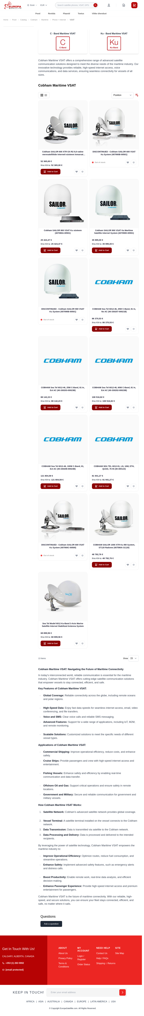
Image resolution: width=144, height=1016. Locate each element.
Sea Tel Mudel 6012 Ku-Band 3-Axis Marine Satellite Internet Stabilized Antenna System (63, 624)
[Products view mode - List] (45, 95)
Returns (111, 963)
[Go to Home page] (12, 5)
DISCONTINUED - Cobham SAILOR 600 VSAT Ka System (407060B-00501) (114, 153)
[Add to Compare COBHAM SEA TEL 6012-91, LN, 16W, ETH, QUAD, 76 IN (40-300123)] (133, 486)
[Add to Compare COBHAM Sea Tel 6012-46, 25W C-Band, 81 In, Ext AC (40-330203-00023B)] (82, 407)
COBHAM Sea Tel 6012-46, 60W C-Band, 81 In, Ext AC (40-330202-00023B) (114, 388)
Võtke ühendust (99, 13)
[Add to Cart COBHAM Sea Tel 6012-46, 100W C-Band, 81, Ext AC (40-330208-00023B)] (50, 486)
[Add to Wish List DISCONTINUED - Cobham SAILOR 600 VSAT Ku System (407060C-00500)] (76, 555)
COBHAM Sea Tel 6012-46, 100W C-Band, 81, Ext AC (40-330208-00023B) (63, 467)
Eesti (32, 5)
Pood (37, 13)
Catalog (23, 20)
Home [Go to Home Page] (5, 20)
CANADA (68, 1001)
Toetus (81, 13)
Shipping (100, 963)
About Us (63, 953)
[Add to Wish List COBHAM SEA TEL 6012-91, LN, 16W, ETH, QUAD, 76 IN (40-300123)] (127, 486)
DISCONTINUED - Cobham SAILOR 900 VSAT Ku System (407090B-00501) (62, 310)
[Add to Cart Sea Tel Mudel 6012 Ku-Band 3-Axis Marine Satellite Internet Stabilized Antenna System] (50, 643)
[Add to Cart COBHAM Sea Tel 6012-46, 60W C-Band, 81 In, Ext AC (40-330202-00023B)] (102, 407)
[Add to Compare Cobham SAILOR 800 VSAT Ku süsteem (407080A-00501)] (82, 250)
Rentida (51, 13)
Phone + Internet (59, 20)
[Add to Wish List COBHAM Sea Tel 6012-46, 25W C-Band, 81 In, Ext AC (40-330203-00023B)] (76, 407)
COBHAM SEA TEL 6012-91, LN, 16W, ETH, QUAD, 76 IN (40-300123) (114, 467)
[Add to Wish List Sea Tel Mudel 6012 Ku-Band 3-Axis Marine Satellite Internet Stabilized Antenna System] (76, 643)
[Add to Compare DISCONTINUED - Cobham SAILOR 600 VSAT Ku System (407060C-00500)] (82, 555)
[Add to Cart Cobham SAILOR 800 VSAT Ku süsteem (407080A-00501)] (50, 250)
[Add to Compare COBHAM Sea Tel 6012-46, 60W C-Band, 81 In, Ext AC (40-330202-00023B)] (133, 407)
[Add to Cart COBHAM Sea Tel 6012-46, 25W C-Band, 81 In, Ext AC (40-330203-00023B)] (50, 407)
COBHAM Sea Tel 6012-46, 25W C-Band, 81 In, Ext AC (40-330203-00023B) (63, 388)
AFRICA (30, 1001)
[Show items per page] (134, 658)
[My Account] (109, 5)
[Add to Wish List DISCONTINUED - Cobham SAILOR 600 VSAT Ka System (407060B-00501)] (127, 162)
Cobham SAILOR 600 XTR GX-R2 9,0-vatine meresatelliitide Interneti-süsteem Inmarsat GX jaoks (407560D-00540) (62, 153)
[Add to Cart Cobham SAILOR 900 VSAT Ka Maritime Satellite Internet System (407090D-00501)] (102, 250)
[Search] (95, 5)
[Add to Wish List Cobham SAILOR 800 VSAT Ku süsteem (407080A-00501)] (76, 250)
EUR (43, 5)
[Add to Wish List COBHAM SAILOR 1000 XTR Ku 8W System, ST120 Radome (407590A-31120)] (127, 564)
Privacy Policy (65, 958)
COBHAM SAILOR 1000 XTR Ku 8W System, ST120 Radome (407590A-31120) (114, 546)
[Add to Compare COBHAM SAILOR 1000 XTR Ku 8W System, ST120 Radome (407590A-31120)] (133, 564)
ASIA (40, 1001)
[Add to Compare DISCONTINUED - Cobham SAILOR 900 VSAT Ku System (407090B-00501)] (82, 319)
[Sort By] (123, 95)
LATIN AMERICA (98, 1001)
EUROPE (81, 1001)
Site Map (119, 953)
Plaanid (66, 13)
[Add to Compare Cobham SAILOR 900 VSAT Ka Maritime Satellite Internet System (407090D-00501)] (133, 250)
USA (113, 1001)
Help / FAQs (102, 958)
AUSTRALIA (53, 1001)
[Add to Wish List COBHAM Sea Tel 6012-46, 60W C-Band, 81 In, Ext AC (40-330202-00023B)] (127, 407)
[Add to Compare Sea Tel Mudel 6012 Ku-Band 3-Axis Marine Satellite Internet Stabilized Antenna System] (82, 643)
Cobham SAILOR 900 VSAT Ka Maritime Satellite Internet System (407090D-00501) (114, 231)
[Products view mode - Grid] (42, 95)
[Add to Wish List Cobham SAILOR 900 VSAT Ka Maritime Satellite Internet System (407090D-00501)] (127, 250)
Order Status (83, 964)
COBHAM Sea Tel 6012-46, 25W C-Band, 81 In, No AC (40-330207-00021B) (114, 310)
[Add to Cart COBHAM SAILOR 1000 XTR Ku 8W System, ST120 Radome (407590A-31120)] (102, 565)
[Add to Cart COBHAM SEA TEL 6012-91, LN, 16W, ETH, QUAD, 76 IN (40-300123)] (102, 486)
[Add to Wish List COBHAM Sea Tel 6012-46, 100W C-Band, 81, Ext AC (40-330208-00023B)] (76, 486)
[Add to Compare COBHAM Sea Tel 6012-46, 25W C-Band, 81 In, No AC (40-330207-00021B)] (133, 328)
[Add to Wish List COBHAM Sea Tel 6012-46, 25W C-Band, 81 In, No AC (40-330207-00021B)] (127, 328)
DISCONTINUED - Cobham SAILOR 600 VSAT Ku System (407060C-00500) (62, 546)
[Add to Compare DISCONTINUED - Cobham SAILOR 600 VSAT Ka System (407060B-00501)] (133, 162)
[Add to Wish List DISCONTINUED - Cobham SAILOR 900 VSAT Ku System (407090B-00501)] (76, 319)
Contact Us (101, 953)
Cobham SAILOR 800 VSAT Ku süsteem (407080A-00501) (63, 231)
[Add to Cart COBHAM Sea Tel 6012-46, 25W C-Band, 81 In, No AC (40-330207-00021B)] (102, 329)
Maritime (44, 20)
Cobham (34, 20)
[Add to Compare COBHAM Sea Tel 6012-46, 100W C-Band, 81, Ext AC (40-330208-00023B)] (82, 486)
